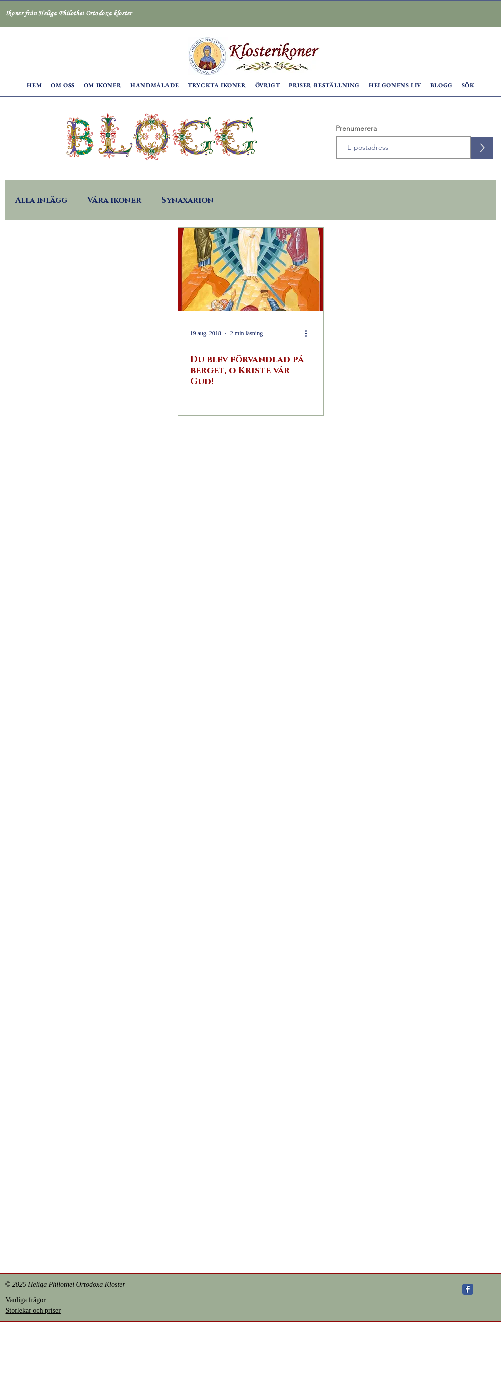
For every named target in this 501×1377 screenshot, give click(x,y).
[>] (482, 148)
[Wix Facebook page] (467, 1289)
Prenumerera (356, 128)
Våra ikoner (114, 200)
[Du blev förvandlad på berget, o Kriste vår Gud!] (250, 269)
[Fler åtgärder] (310, 333)
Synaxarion (187, 200)
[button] (63, 85)
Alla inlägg (41, 200)
